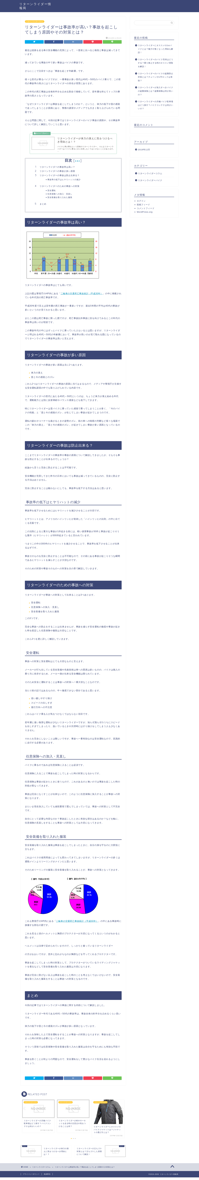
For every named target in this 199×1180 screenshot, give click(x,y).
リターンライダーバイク (150, 180)
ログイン (141, 201)
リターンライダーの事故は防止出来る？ (59, 178)
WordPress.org (145, 212)
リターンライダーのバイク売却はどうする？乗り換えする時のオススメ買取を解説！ (155, 63)
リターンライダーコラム (34, 21)
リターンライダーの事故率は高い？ (57, 169)
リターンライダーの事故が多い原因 (57, 173)
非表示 (77, 164)
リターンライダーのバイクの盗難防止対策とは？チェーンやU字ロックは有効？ (155, 77)
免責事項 (47, 1177)
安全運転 (51, 193)
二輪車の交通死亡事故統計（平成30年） (82, 296)
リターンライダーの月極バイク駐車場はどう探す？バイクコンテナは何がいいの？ (155, 105)
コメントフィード (146, 208)
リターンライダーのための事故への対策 (59, 188)
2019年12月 (144, 149)
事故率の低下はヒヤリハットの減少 (64, 182)
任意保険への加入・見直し (59, 196)
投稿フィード (143, 204)
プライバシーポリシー (31, 1177)
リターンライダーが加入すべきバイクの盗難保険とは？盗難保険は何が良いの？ (155, 91)
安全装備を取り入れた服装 (59, 200)
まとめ (43, 206)
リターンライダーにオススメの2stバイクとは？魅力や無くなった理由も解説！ (155, 49)
